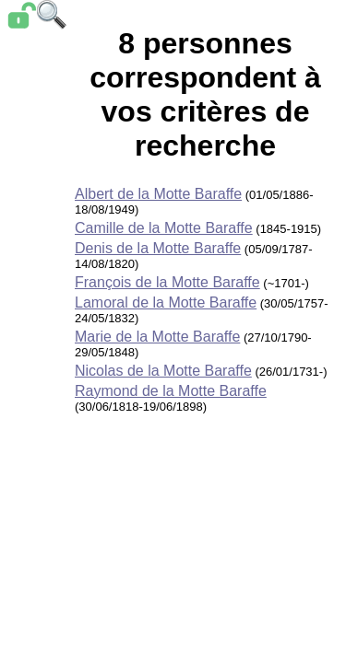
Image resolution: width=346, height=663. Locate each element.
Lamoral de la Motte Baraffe (166, 302)
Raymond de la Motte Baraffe (171, 391)
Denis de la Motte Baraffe (158, 248)
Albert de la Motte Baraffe (158, 194)
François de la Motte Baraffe (167, 282)
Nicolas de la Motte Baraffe (163, 370)
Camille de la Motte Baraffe (164, 228)
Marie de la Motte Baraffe (157, 336)
